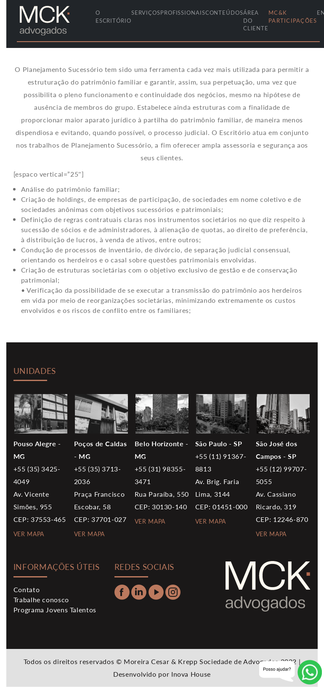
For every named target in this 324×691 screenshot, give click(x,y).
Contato (26, 589)
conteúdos (224, 12)
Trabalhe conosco (41, 599)
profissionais (182, 12)
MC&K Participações (292, 16)
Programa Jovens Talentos (54, 609)
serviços (145, 12)
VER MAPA (28, 534)
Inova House (191, 674)
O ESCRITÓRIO (113, 16)
